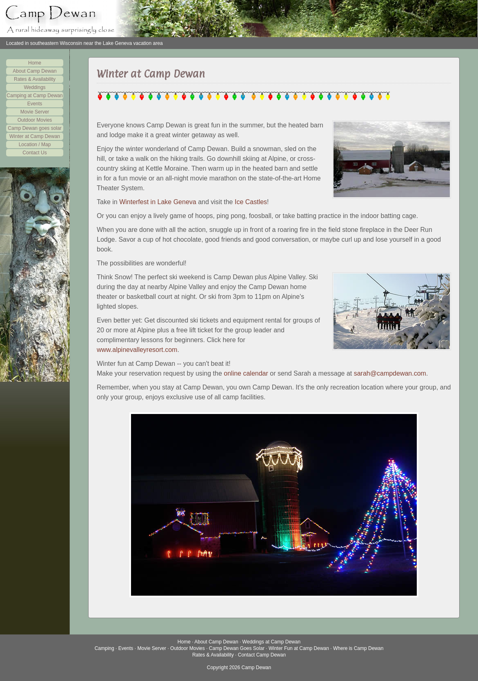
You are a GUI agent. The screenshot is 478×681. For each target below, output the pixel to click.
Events (34, 104)
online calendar (246, 373)
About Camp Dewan (34, 71)
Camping (104, 648)
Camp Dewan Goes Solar (237, 648)
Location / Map (35, 144)
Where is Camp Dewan (358, 648)
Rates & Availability (35, 79)
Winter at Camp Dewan (34, 136)
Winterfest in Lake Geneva (157, 201)
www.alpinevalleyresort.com (137, 349)
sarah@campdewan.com (390, 373)
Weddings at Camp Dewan (271, 642)
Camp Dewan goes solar (34, 128)
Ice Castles (251, 201)
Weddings (34, 87)
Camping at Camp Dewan (34, 95)
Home (34, 63)
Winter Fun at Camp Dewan (299, 648)
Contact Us (34, 153)
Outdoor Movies (35, 120)
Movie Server (34, 112)
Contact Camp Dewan (262, 655)
